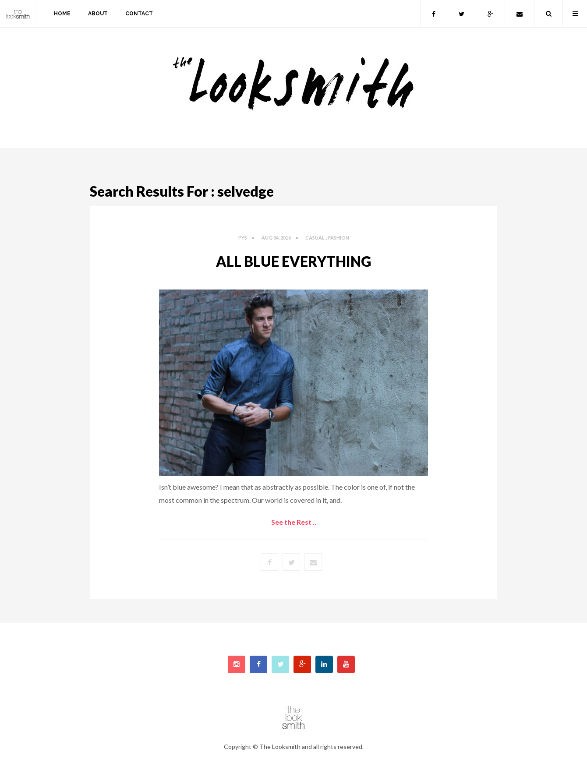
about (98, 14)
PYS (242, 237)
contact (139, 14)
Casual (315, 237)
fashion (338, 237)
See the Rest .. (293, 522)
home (62, 14)
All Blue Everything (293, 261)
